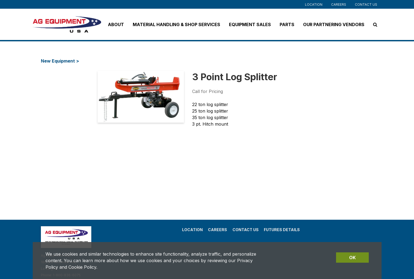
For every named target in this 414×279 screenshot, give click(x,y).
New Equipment (58, 61)
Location (313, 4)
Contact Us (366, 4)
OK (352, 257)
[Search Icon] (375, 24)
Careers (338, 4)
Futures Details (282, 229)
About (116, 24)
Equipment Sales (250, 24)
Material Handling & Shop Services (176, 24)
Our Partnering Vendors (333, 24)
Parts (287, 24)
